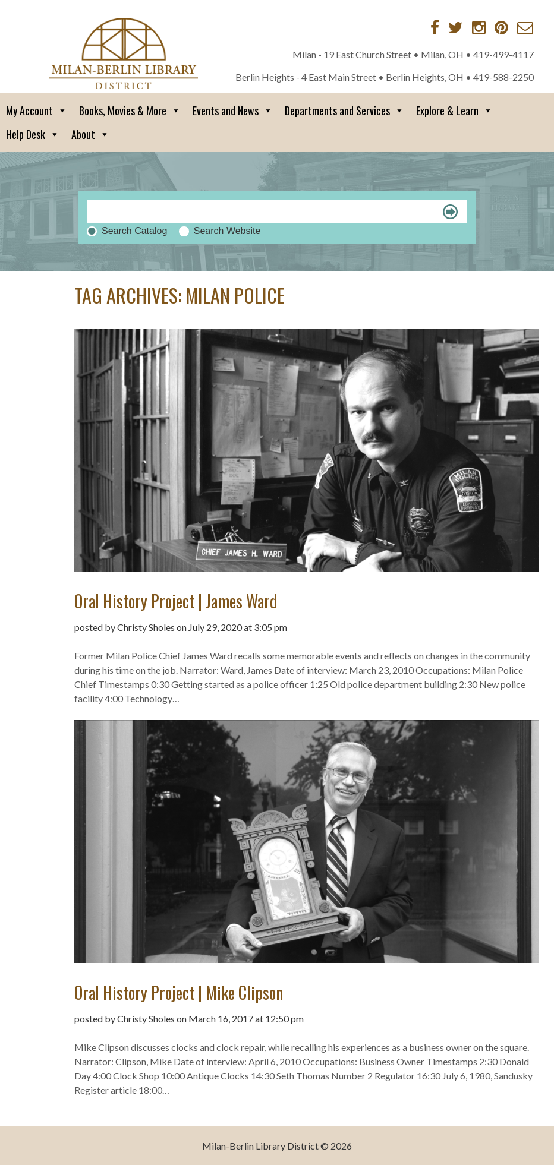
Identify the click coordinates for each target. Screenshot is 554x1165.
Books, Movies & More (130, 110)
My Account (36, 110)
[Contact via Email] (525, 27)
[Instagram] (479, 27)
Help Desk (32, 134)
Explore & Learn (454, 110)
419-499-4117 (503, 54)
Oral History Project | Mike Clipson (178, 992)
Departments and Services (344, 110)
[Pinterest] (501, 27)
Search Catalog (134, 231)
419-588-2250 (503, 77)
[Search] (277, 211)
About (90, 134)
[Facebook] (434, 27)
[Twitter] (455, 27)
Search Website (227, 231)
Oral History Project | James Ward (176, 601)
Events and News (233, 110)
